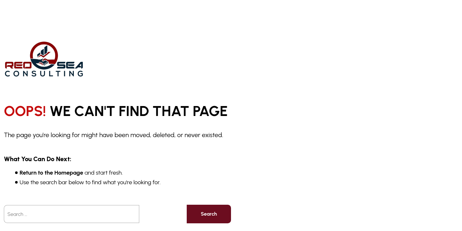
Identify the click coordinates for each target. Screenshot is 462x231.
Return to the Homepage (51, 172)
